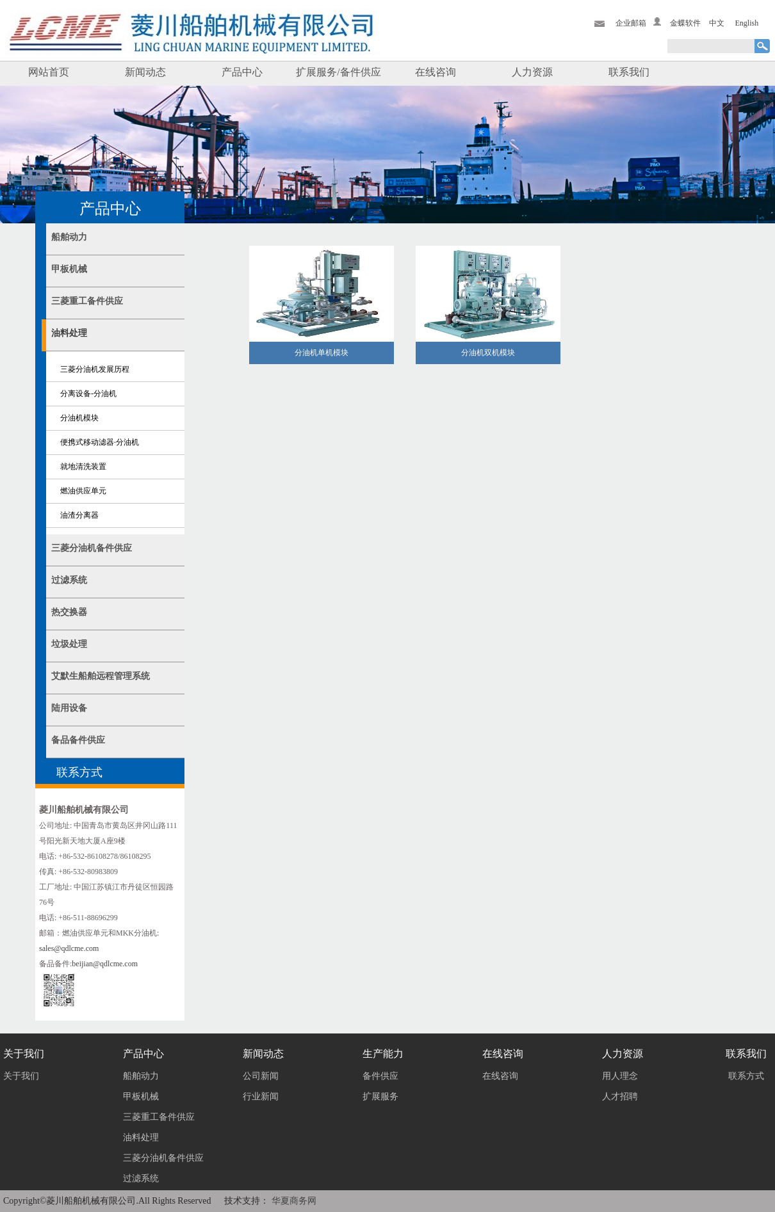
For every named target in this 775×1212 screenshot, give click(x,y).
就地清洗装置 (83, 466)
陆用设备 (69, 708)
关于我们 (21, 1076)
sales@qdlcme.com (69, 948)
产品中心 (242, 72)
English (747, 23)
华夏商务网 (294, 1201)
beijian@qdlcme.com (105, 963)
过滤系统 (69, 580)
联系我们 (628, 72)
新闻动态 (145, 72)
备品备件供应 (78, 740)
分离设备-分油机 (88, 393)
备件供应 (380, 1076)
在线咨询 (435, 72)
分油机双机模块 (488, 352)
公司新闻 (261, 1076)
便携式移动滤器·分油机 (99, 442)
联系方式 (746, 1076)
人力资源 (532, 72)
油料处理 (69, 333)
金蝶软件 (685, 23)
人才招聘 (620, 1096)
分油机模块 (79, 417)
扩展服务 (380, 1096)
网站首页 (48, 72)
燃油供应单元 (83, 490)
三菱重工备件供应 (87, 301)
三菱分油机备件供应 (91, 548)
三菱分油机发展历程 (94, 369)
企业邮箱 (631, 23)
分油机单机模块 (321, 352)
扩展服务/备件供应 (338, 72)
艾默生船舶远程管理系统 (100, 676)
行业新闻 (261, 1096)
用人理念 (620, 1076)
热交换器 (69, 612)
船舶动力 (69, 237)
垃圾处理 (69, 644)
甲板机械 (69, 269)
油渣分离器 (79, 515)
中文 (716, 23)
